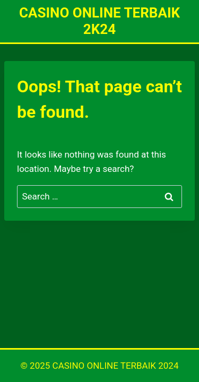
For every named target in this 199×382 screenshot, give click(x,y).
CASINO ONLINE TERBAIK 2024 (116, 365)
